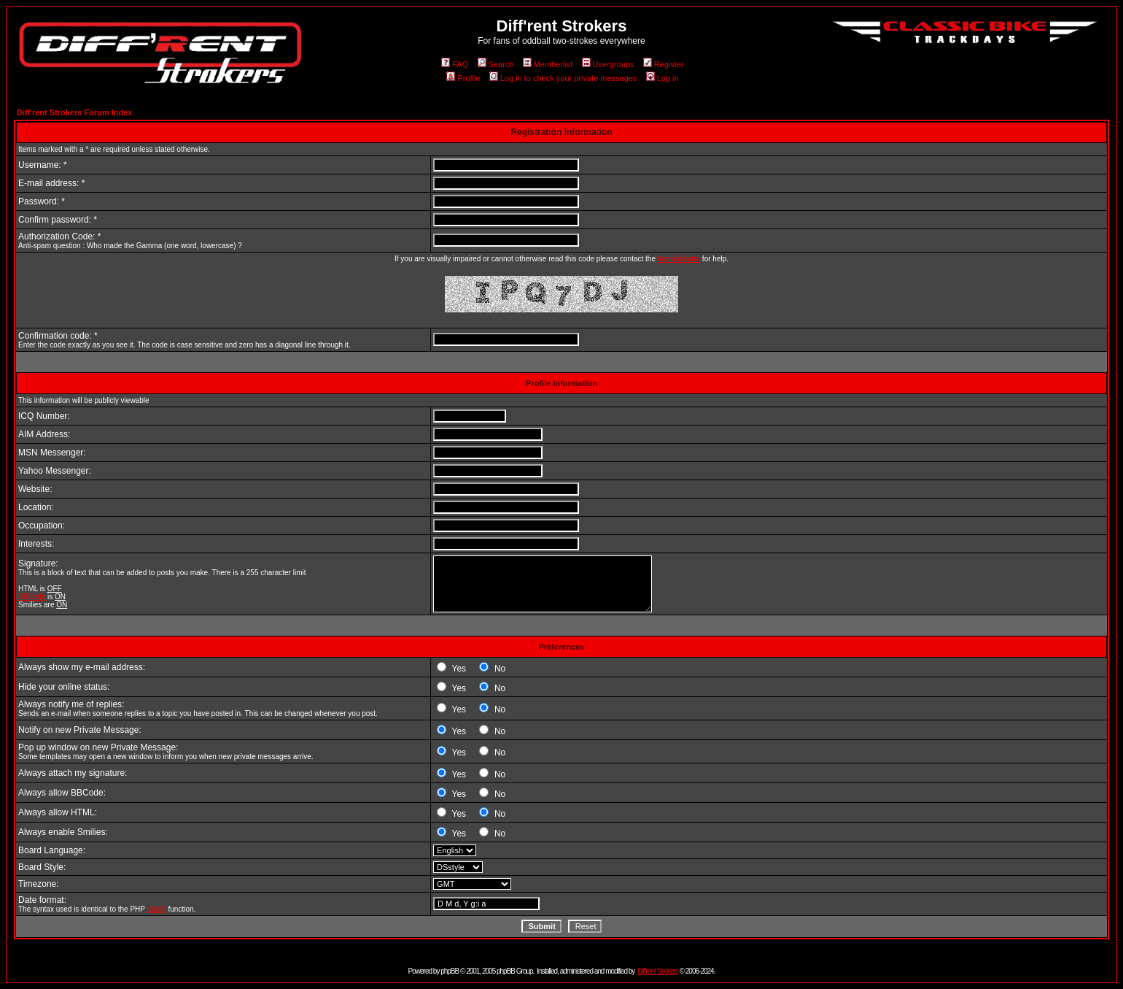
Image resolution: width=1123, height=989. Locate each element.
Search (496, 64)
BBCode (31, 597)
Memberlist (548, 64)
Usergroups (608, 64)
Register (663, 64)
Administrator (678, 259)
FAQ (454, 64)
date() (156, 909)
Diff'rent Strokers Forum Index (74, 112)
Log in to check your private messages (563, 78)
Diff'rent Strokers (657, 971)
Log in (662, 78)
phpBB (449, 971)
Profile (463, 78)
